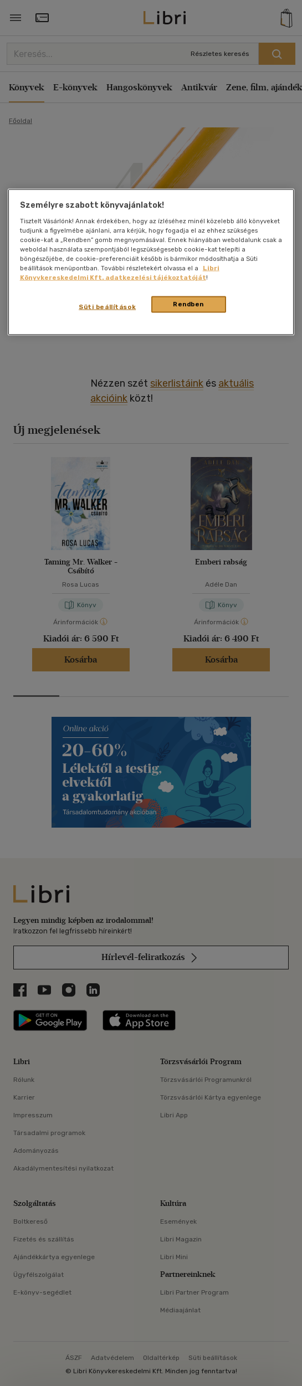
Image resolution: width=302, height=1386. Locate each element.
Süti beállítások (107, 307)
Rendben (188, 304)
